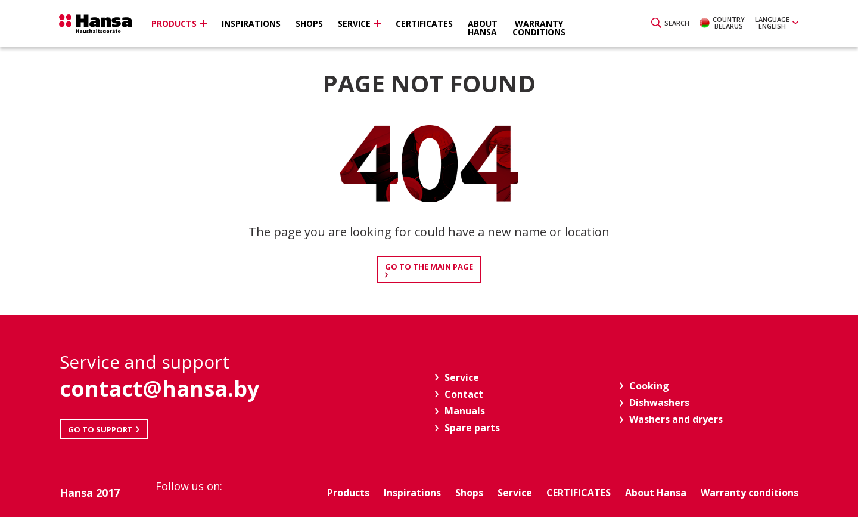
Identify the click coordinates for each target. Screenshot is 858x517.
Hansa (98, 24)
